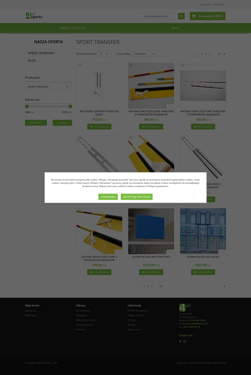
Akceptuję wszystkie (136, 196)
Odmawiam (108, 196)
